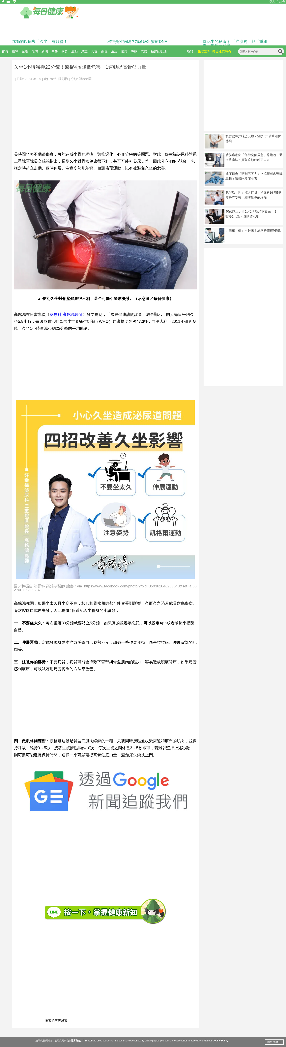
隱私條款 (76, 1040)
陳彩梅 (63, 79)
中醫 (54, 51)
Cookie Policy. (221, 1040)
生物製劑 (204, 51)
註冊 (282, 1)
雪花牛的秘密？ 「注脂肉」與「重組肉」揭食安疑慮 (235, 43)
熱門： (191, 51)
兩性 (104, 51)
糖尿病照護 (159, 51)
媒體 (144, 51)
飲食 (64, 51)
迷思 (124, 51)
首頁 (5, 51)
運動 (74, 51)
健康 (25, 51)
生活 (114, 51)
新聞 (45, 51)
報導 (15, 51)
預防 (35, 51)
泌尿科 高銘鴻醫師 (66, 314)
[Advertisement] (105, 114)
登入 (272, 1)
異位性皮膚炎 (221, 51)
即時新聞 (85, 79)
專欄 (134, 51)
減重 (84, 51)
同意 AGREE (274, 1042)
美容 (94, 51)
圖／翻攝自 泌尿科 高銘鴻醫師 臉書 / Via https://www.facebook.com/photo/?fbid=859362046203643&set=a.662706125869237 (105, 587)
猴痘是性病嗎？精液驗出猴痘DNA (137, 41)
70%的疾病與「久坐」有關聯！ (40, 41)
